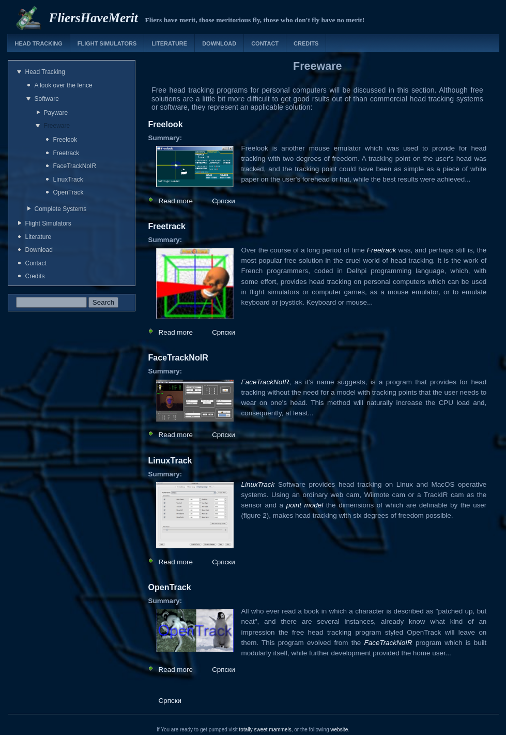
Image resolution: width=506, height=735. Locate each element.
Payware (56, 112)
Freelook (65, 139)
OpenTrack (68, 192)
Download (219, 43)
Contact (265, 43)
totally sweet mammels (265, 729)
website (339, 729)
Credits (306, 43)
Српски (223, 201)
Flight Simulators (107, 43)
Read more (176, 201)
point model (304, 505)
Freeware (57, 125)
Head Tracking (39, 43)
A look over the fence (64, 85)
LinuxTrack (68, 179)
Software (47, 98)
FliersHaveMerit (93, 18)
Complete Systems (61, 209)
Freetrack (66, 153)
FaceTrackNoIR (75, 166)
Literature (169, 43)
